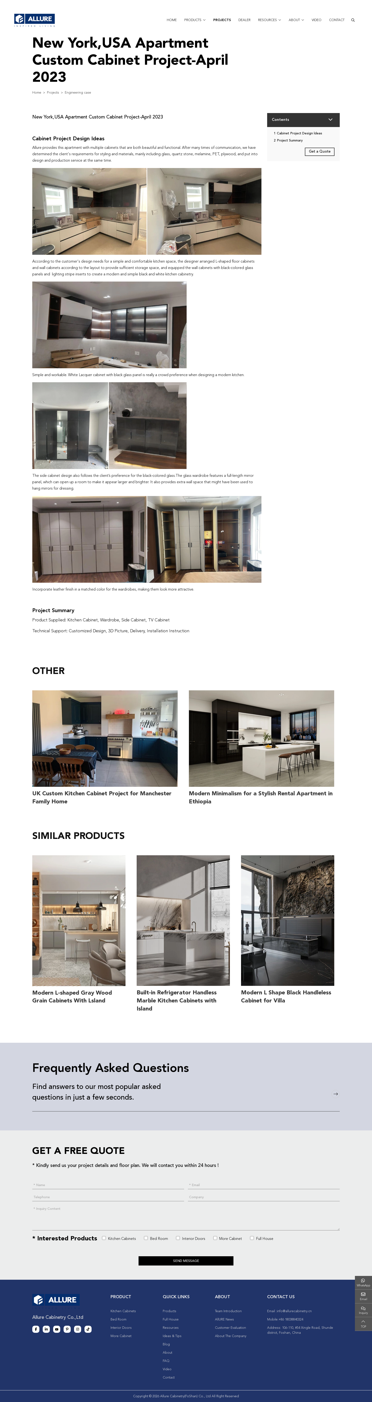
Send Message (186, 1260)
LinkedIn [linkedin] (46, 1328)
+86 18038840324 (291, 1319)
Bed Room (156, 1237)
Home (172, 20)
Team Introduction (228, 1310)
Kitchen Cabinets (119, 1237)
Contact (336, 20)
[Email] (264, 1184)
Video (316, 20)
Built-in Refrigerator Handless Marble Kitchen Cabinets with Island (177, 1000)
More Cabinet (227, 1237)
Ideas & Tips (172, 1335)
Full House (261, 1237)
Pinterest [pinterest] (67, 1328)
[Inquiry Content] (186, 1217)
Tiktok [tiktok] (88, 1328)
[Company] (264, 1197)
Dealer (244, 20)
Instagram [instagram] (77, 1328)
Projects (222, 20)
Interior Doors (190, 1237)
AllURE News (224, 1319)
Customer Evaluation (230, 1327)
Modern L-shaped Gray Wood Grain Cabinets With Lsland (72, 996)
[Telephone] (108, 1197)
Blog (166, 1344)
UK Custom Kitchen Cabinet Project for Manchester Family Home (102, 798)
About (294, 20)
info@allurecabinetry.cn (294, 1310)
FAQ (166, 1360)
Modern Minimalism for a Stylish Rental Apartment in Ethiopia (261, 798)
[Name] (108, 1184)
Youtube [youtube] (56, 1328)
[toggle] (330, 120)
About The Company (230, 1335)
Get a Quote (319, 152)
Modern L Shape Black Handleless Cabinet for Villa (286, 996)
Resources (267, 20)
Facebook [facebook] (35, 1328)
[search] (353, 20)
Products (192, 20)
